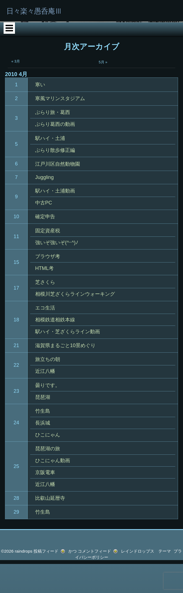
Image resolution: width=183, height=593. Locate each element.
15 (16, 313)
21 (16, 396)
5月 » (103, 113)
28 (16, 549)
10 (16, 267)
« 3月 (15, 112)
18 (16, 370)
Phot (77, 62)
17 (16, 338)
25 (16, 517)
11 (16, 287)
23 (16, 441)
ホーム (38, 62)
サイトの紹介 (85, 79)
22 (16, 416)
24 (16, 473)
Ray (155, 62)
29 (16, 562)
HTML (116, 62)
